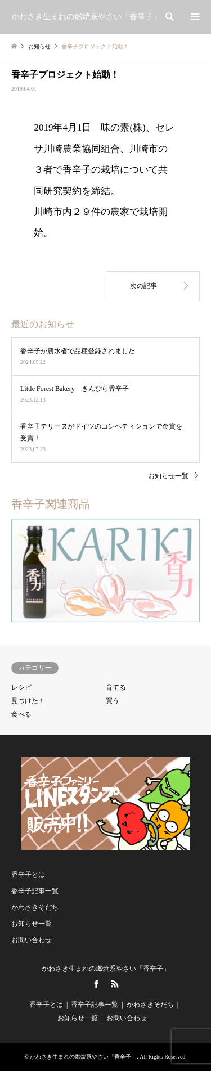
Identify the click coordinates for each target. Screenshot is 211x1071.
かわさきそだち (35, 907)
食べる (21, 714)
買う (112, 701)
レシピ (21, 687)
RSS (115, 984)
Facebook (96, 984)
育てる (116, 687)
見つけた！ (28, 701)
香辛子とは (28, 875)
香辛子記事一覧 (35, 891)
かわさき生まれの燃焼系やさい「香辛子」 (106, 969)
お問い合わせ (31, 940)
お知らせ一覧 (168, 476)
